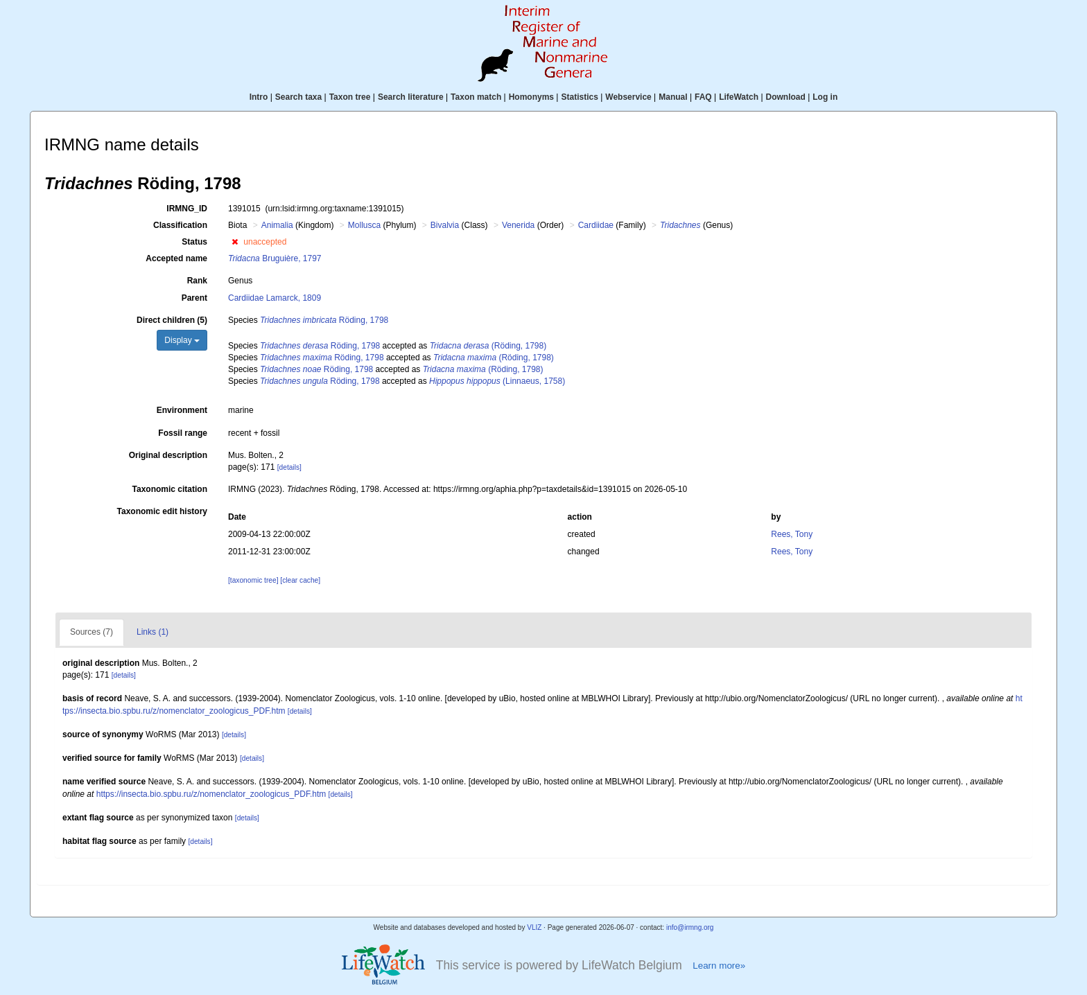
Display (182, 340)
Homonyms (531, 97)
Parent (194, 298)
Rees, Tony (791, 534)
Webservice (628, 97)
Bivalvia (445, 225)
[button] (234, 242)
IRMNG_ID (186, 208)
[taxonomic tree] (253, 580)
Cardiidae (596, 225)
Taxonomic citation (169, 489)
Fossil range (182, 433)
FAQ (703, 97)
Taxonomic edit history (162, 511)
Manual (673, 97)
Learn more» (719, 965)
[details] (289, 467)
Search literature (411, 97)
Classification (180, 225)
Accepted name (176, 258)
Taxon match (476, 97)
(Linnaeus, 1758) (497, 381)
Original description (168, 455)
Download (786, 97)
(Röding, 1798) (488, 346)
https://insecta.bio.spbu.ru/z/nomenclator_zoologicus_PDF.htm (211, 794)
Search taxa (298, 97)
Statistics (579, 97)
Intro (259, 97)
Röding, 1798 (324, 320)
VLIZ (534, 927)
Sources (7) (91, 632)
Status (194, 242)
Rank (197, 280)
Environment (182, 410)
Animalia (277, 225)
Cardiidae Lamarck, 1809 (274, 298)
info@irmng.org (690, 927)
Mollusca (364, 225)
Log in (824, 97)
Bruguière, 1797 (275, 258)
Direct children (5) (172, 320)
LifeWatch (738, 97)
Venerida (518, 225)
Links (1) (152, 632)
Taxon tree (350, 97)
